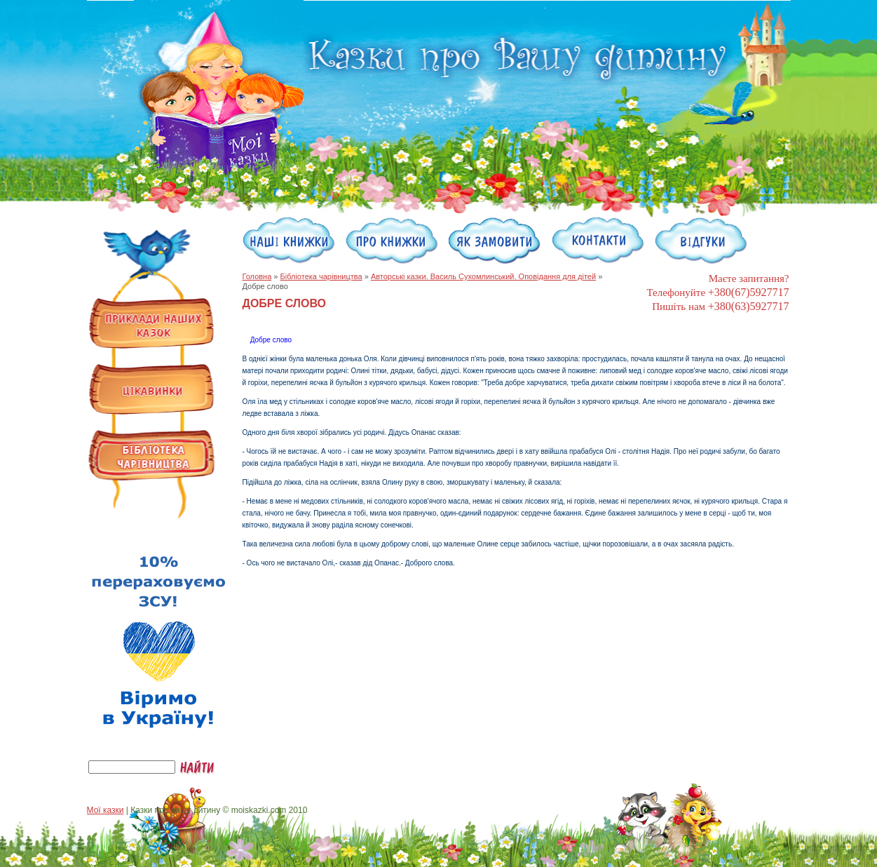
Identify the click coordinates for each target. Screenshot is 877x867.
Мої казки (105, 810)
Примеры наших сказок (151, 324)
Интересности (151, 390)
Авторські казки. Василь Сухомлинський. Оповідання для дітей (483, 276)
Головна (257, 276)
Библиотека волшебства (151, 456)
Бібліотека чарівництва (321, 276)
